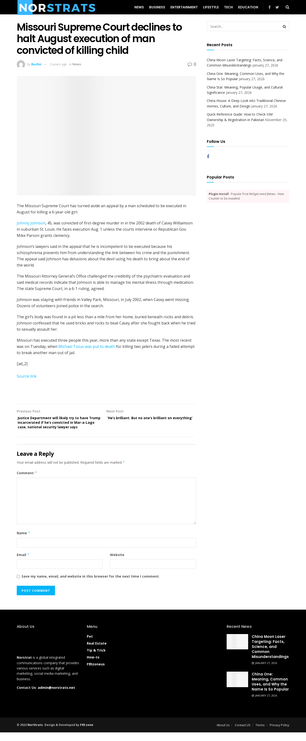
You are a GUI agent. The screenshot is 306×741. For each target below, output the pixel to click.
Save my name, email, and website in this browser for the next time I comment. (91, 585)
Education (248, 7)
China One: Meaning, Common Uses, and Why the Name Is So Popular (270, 690)
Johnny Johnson (31, 223)
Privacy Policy (279, 733)
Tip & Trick (96, 658)
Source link (27, 376)
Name (23, 541)
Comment (27, 481)
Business (157, 7)
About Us (223, 733)
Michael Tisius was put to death (86, 346)
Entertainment (184, 7)
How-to (93, 665)
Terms (260, 733)
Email (23, 563)
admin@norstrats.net (56, 696)
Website (117, 563)
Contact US (243, 733)
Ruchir (36, 64)
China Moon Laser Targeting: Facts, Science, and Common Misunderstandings (270, 655)
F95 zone (86, 733)
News (139, 7)
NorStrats (35, 733)
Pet (90, 644)
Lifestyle (211, 7)
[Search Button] (284, 26)
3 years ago (58, 64)
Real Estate (97, 651)
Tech (228, 7)
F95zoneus (96, 672)
